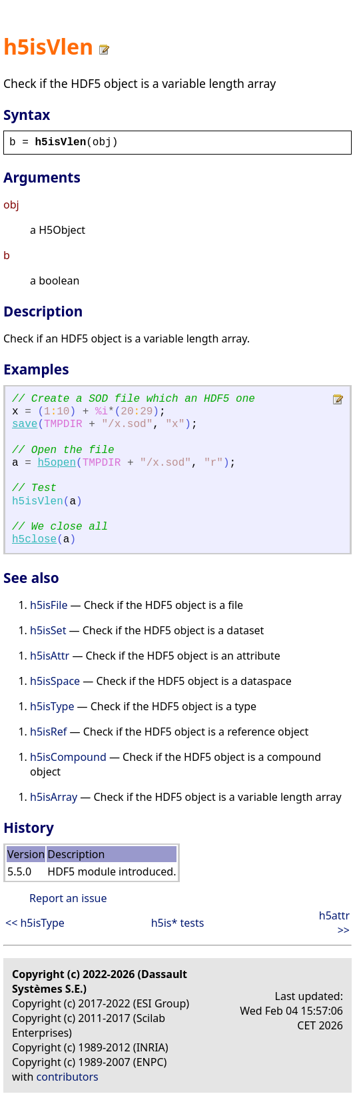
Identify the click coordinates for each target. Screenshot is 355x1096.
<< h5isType (35, 922)
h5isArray (53, 797)
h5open (56, 463)
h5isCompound (68, 757)
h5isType (52, 706)
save (24, 424)
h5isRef (48, 731)
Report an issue (68, 898)
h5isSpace (55, 681)
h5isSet (48, 630)
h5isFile (48, 605)
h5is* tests (177, 922)
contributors (68, 1076)
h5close (34, 540)
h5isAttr (49, 655)
